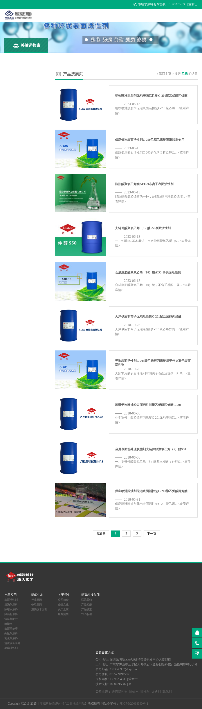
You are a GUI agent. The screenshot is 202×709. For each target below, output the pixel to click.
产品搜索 (86, 609)
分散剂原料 (11, 633)
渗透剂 (156, 691)
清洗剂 (145, 691)
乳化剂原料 (11, 638)
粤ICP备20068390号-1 (133, 703)
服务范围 (63, 614)
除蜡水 (8, 623)
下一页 (151, 533)
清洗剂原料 (11, 604)
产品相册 (86, 604)
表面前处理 (11, 628)
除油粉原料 (11, 614)
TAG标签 (86, 614)
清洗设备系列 (12, 643)
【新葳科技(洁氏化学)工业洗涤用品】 (62, 703)
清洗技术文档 (39, 609)
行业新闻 (36, 599)
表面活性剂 (11, 599)
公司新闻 (36, 604)
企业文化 (63, 604)
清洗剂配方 (11, 619)
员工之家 (63, 609)
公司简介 (63, 599)
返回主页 (165, 73)
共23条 (101, 533)
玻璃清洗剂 (11, 648)
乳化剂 (167, 691)
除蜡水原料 (11, 609)
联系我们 (86, 599)
